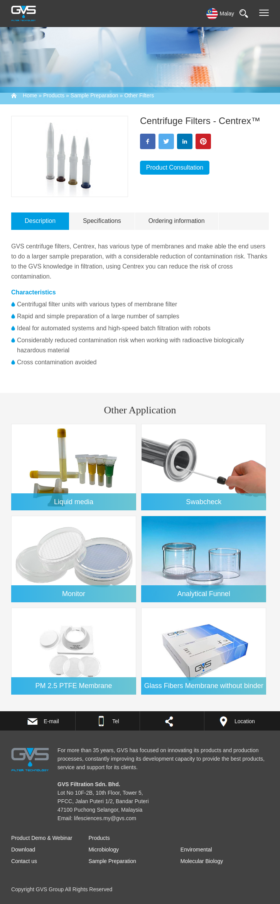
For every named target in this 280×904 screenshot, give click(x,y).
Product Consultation (175, 167)
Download (23, 849)
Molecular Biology (201, 861)
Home (30, 95)
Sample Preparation (94, 95)
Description (40, 221)
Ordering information (176, 221)
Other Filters (139, 95)
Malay (220, 13)
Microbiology (103, 849)
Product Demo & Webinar (41, 838)
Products (53, 95)
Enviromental (196, 849)
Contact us (24, 861)
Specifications (102, 221)
